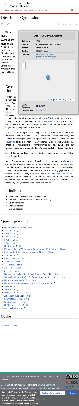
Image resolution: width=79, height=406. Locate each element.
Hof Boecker (10, 246)
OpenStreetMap (61, 100)
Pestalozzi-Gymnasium (47, 121)
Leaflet (50, 100)
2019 (6, 289)
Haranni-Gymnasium (61, 173)
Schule (14, 325)
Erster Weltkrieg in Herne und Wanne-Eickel (24, 252)
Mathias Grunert (11, 292)
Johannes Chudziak (13, 296)
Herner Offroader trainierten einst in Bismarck (25, 283)
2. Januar (8, 261)
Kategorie (5, 325)
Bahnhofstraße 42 (12, 299)
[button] (52, 393)
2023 (6, 286)
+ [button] (23, 63)
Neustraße (10, 142)
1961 (6, 240)
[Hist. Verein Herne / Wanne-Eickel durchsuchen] (39, 10)
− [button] (23, 67)
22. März (8, 267)
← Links (27, 227)
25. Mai (7, 271)
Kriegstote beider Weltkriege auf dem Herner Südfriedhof (30, 249)
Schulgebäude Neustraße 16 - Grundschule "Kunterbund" (30, 277)
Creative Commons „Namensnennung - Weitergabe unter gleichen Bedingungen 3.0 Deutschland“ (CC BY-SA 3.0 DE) (30, 388)
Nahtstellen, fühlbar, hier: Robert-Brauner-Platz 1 (26, 274)
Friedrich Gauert (11, 302)
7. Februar (9, 264)
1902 (6, 230)
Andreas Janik (41, 110)
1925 (6, 233)
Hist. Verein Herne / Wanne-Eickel (22, 4)
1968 (6, 236)
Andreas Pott (10, 308)
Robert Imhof (10, 258)
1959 (6, 243)
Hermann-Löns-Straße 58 (15, 280)
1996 (6, 255)
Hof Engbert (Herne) (13, 305)
